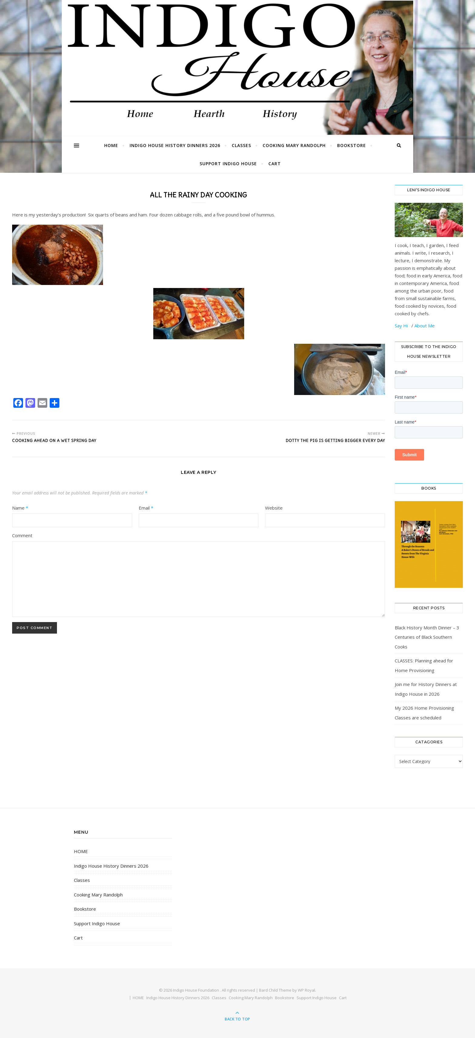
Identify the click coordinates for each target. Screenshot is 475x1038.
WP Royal (306, 990)
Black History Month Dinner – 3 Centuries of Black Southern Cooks (427, 637)
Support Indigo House (228, 163)
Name (20, 508)
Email (146, 508)
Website (274, 508)
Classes (241, 145)
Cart (274, 163)
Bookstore (351, 145)
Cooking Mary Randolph (294, 145)
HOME (111, 145)
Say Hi (402, 326)
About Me (424, 326)
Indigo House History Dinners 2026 (175, 145)
